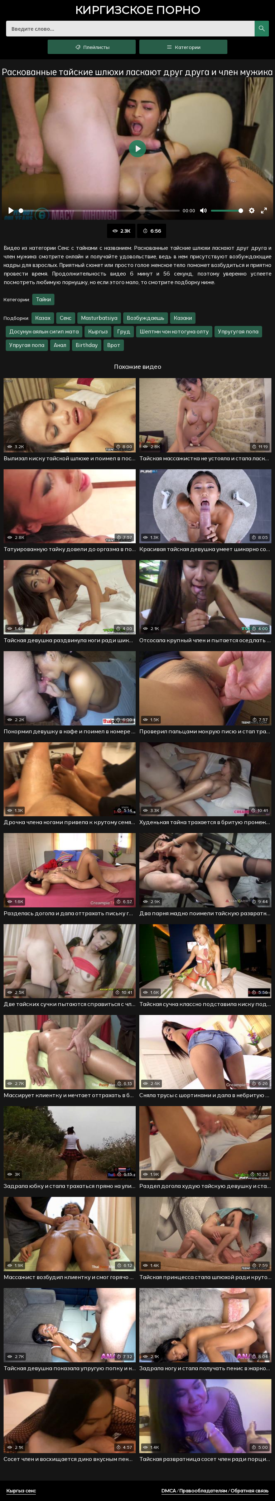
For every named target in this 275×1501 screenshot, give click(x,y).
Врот (113, 345)
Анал (60, 345)
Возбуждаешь (145, 317)
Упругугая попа (238, 331)
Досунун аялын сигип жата (44, 331)
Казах (42, 317)
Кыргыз (98, 331)
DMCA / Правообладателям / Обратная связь (215, 1490)
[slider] (99, 210)
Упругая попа (26, 345)
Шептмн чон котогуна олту (174, 331)
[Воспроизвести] (11, 210)
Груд (123, 331)
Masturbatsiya (99, 317)
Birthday (87, 345)
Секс (66, 317)
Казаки (183, 317)
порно (137, 11)
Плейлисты (92, 46)
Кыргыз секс (21, 1490)
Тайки (43, 299)
